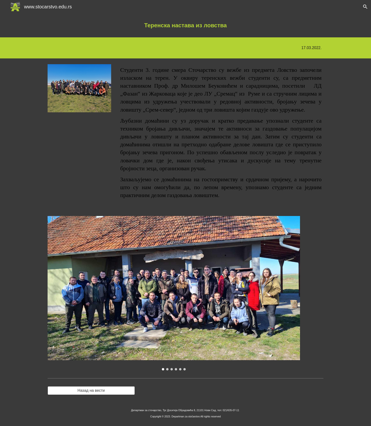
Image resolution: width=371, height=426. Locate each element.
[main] (185, 25)
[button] (365, 6)
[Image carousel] (174, 293)
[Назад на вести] (91, 391)
